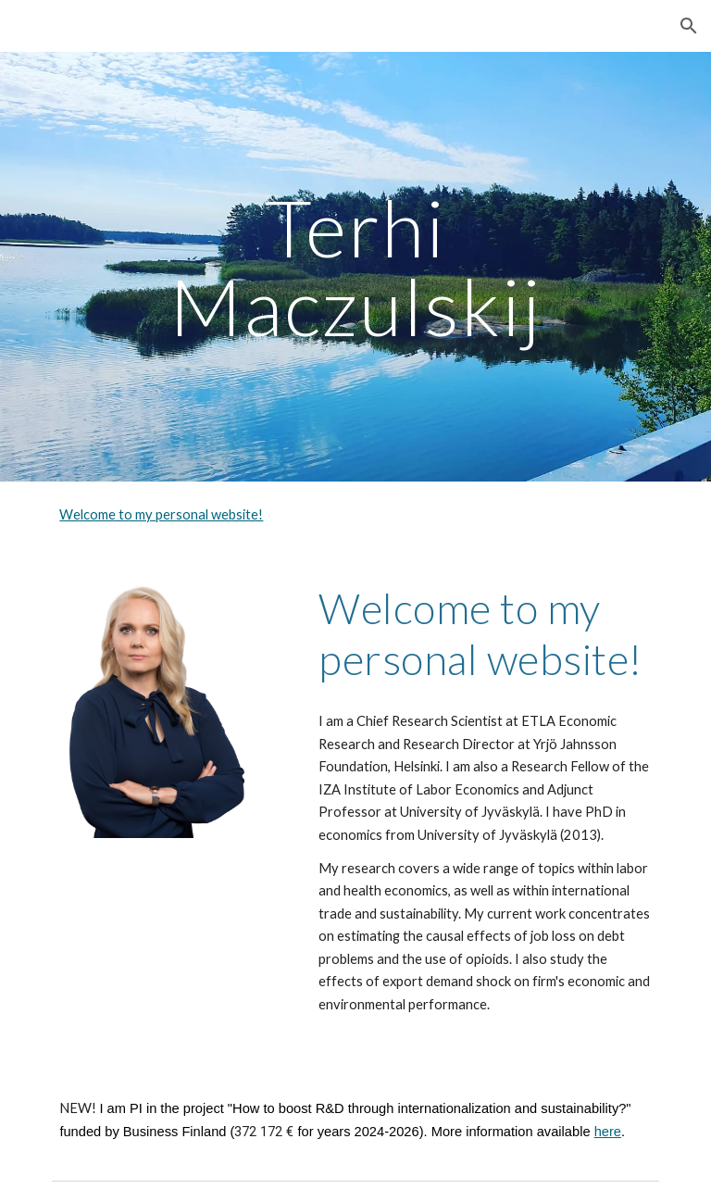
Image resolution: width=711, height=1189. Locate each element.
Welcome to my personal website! (161, 514)
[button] (689, 26)
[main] (355, 267)
